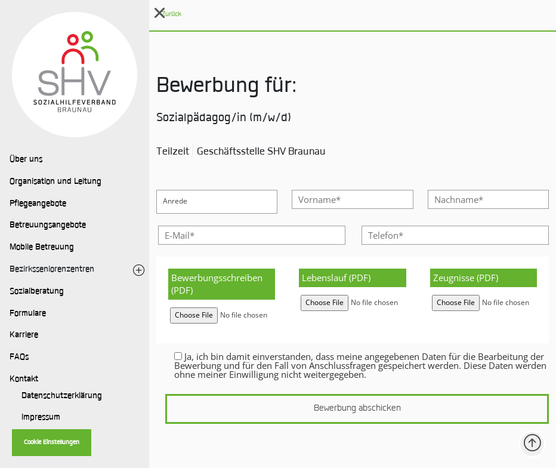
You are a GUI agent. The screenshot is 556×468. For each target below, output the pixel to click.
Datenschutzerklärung (61, 396)
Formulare (28, 314)
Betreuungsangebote (48, 225)
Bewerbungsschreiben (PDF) (216, 284)
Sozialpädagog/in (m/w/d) (223, 118)
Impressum (40, 417)
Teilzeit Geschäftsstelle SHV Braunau (241, 152)
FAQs (19, 357)
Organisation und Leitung (55, 182)
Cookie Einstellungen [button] (51, 443)
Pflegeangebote (38, 204)
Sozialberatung (37, 291)
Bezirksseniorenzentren (52, 269)
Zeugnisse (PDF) (465, 278)
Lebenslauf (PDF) (336, 278)
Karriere (24, 335)
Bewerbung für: (226, 87)
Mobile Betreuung (42, 247)
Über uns (26, 160)
